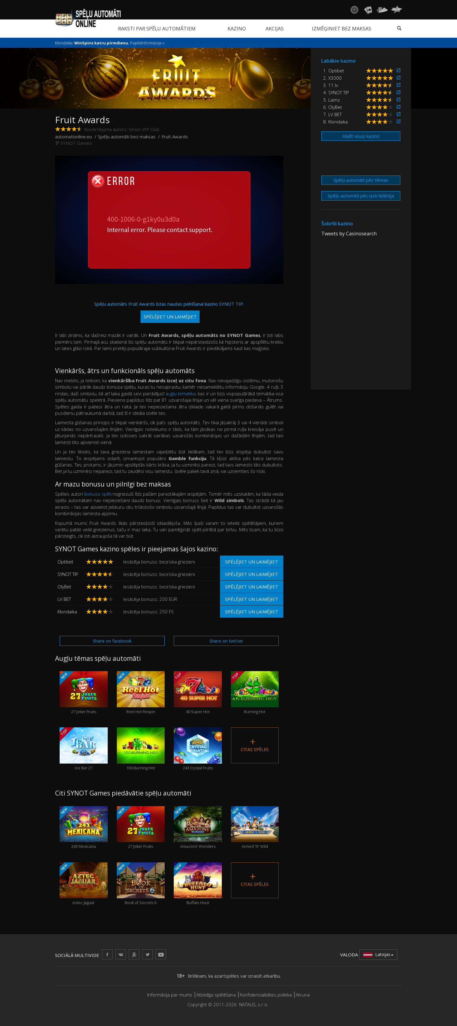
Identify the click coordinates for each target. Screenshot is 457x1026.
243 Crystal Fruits (198, 748)
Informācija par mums (169, 995)
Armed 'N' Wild (255, 827)
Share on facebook (112, 641)
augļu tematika (180, 393)
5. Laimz (331, 99)
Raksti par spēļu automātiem (157, 28)
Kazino (237, 28)
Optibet (65, 562)
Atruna (303, 995)
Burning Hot (255, 692)
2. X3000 (332, 78)
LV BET (64, 599)
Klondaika (67, 611)
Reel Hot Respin (141, 692)
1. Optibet (333, 70)
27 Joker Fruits (84, 692)
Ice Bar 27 (84, 748)
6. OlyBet (332, 107)
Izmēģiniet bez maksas (341, 28)
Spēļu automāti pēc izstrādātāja (361, 195)
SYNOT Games (76, 143)
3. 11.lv (330, 85)
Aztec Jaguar (84, 883)
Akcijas (275, 28)
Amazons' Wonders (198, 827)
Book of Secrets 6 (141, 883)
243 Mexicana (84, 827)
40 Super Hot (198, 692)
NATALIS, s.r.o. (253, 1004)
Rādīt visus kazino (360, 136)
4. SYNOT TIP (336, 92)
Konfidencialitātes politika (266, 995)
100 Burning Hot (141, 748)
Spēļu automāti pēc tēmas (360, 180)
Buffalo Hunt (198, 883)
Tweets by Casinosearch (349, 233)
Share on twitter (226, 641)
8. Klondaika (335, 121)
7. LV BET (332, 114)
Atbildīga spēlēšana (216, 995)
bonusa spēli (97, 494)
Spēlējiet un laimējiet (251, 562)
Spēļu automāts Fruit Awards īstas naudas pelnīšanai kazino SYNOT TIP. (169, 312)
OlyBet (64, 587)
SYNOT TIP (68, 574)
